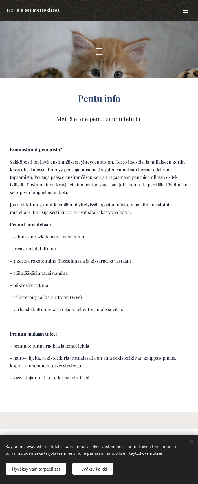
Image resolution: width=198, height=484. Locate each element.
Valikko (185, 10)
